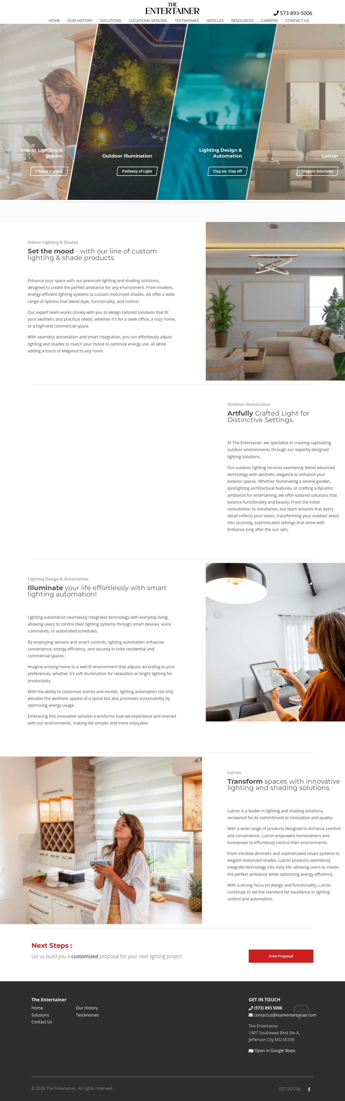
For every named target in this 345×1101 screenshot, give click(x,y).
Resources (242, 20)
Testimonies (187, 20)
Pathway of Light (137, 171)
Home (54, 20)
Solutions (110, 20)
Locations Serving (148, 20)
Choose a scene (49, 171)
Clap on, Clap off (227, 171)
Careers (269, 20)
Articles (215, 20)
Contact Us (297, 20)
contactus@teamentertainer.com (281, 1015)
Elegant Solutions (317, 171)
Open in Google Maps (272, 1050)
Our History (80, 20)
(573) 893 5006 (265, 1008)
